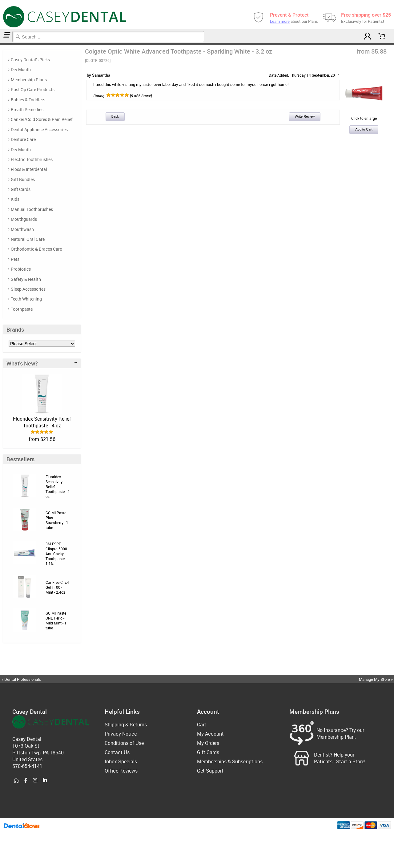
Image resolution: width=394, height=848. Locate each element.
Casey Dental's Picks (30, 60)
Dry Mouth (21, 69)
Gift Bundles (23, 179)
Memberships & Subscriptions (230, 761)
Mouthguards (24, 219)
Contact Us (117, 752)
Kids (15, 199)
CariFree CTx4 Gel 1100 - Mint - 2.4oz (57, 587)
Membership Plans (29, 80)
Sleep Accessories (28, 289)
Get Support (210, 770)
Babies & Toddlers (28, 100)
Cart (201, 724)
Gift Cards (20, 189)
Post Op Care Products (32, 89)
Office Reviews (121, 770)
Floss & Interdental (29, 169)
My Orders (208, 743)
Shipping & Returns (126, 724)
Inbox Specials (121, 761)
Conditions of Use (124, 743)
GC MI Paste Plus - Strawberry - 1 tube (57, 520)
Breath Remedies (27, 109)
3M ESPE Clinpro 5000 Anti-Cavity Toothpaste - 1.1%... (56, 553)
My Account (210, 733)
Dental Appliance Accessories (39, 129)
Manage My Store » (376, 679)
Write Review (305, 116)
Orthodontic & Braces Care (36, 249)
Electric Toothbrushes (32, 159)
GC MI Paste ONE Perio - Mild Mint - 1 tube (56, 620)
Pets (15, 259)
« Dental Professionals (21, 679)
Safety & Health (26, 279)
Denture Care (23, 139)
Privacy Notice (121, 733)
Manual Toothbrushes (32, 209)
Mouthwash (22, 229)
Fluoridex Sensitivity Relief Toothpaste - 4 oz (42, 422)
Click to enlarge (364, 116)
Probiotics (21, 269)
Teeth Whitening (26, 299)
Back (115, 116)
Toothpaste (22, 309)
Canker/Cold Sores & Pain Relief (42, 119)
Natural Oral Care (28, 239)
